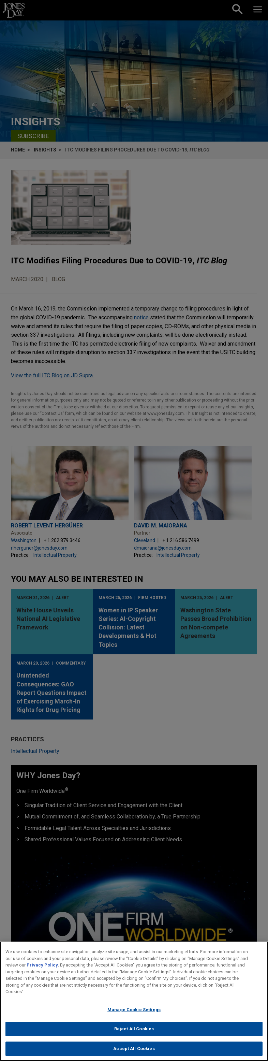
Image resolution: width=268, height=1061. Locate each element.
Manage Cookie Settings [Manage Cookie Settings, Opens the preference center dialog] (134, 1013)
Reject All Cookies (134, 1033)
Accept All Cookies (133, 1052)
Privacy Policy (42, 969)
